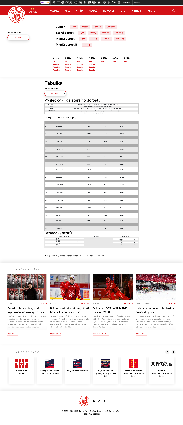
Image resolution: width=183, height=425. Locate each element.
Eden (21, 365)
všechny (79, 109)
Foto (122, 9)
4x (134, 239)
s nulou (116, 109)
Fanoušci (108, 9)
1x (77, 237)
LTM (97, 107)
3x (77, 238)
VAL (120, 107)
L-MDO (115, 103)
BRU (82, 107)
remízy (85, 109)
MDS (100, 107)
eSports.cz (96, 409)
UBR (114, 107)
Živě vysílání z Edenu (49, 365)
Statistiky (111, 25)
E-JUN (86, 103)
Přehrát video (101, 332)
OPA (103, 107)
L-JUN (105, 103)
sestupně (100, 105)
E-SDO (91, 103)
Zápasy (85, 25)
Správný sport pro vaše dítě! (105, 367)
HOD (91, 107)
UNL (117, 107)
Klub (67, 9)
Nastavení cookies (91, 412)
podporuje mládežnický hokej (133, 367)
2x (134, 241)
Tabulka (97, 25)
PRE (109, 107)
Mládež (93, 9)
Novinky (54, 9)
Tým (74, 25)
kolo (85, 105)
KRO (94, 107)
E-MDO (96, 103)
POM (106, 107)
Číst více (12, 332)
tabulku (87, 111)
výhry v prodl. (92, 109)
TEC (112, 107)
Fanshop (151, 9)
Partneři (136, 9)
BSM (84, 107)
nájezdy (99, 109)
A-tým (79, 9)
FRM (88, 107)
